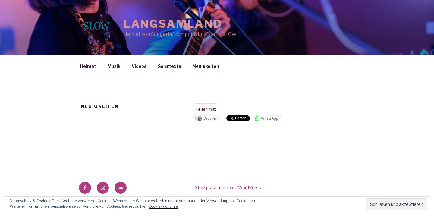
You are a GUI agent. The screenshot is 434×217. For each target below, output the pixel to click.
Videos (139, 66)
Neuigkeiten (206, 66)
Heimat (88, 66)
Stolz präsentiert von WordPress (228, 187)
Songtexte (169, 66)
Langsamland (173, 23)
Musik (114, 66)
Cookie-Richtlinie (163, 206)
